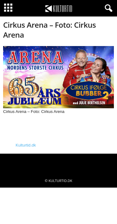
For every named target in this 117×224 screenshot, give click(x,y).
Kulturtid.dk (26, 145)
